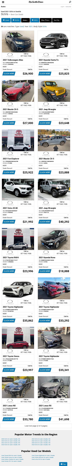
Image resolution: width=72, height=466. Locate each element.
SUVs (16, 20)
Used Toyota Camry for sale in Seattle (11, 457)
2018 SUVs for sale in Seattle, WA (41, 444)
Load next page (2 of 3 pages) (36, 426)
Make (25, 20)
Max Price (45, 20)
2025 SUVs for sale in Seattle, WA (10, 439)
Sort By (57, 20)
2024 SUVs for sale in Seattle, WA (41, 439)
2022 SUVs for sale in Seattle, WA (41, 441)
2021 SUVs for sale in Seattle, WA (10, 442)
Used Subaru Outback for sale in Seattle (12, 459)
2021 (35, 20)
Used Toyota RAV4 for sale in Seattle (11, 455)
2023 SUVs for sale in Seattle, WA (10, 441)
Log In (62, 6)
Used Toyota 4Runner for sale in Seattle (42, 457)
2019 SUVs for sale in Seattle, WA (10, 444)
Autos (3, 7)
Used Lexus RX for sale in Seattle (41, 459)
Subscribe (68, 6)
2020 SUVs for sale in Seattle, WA (41, 442)
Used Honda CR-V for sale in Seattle (11, 461)
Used (6, 20)
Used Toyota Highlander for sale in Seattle (43, 455)
